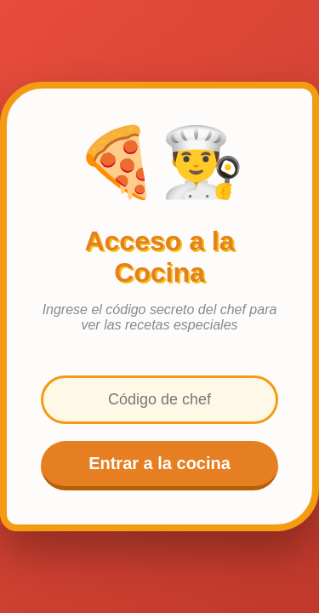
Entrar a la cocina (159, 463)
